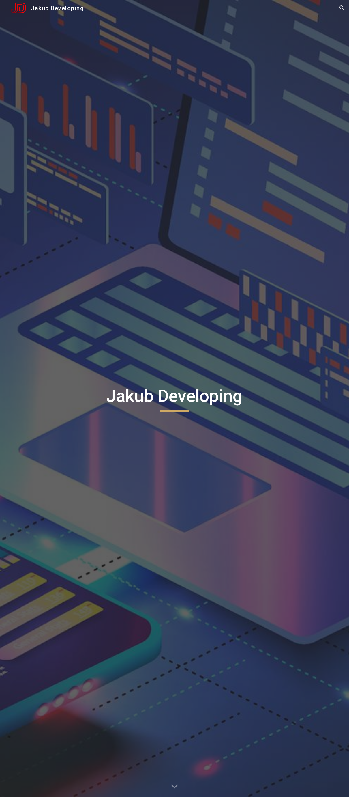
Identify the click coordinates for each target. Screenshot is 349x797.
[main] (175, 399)
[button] (342, 8)
